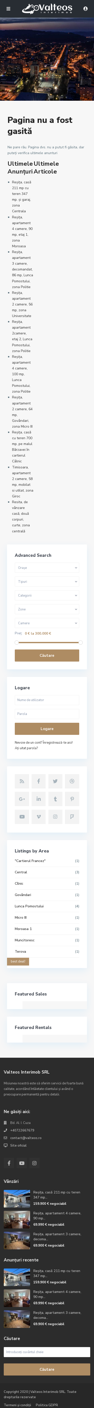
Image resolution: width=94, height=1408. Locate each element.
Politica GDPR (47, 1405)
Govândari (23, 894)
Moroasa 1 (23, 928)
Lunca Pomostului (29, 906)
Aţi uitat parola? (26, 748)
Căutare (47, 655)
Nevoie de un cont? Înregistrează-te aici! (44, 742)
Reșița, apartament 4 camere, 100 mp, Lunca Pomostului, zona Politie (21, 374)
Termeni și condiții (17, 1405)
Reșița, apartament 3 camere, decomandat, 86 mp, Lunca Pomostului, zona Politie (22, 269)
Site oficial (18, 1145)
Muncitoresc (25, 940)
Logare (47, 728)
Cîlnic (19, 883)
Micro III (21, 917)
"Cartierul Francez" (30, 860)
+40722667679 (22, 1130)
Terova (20, 951)
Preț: (18, 633)
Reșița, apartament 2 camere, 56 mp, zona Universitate (22, 304)
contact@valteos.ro (26, 1138)
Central (21, 872)
